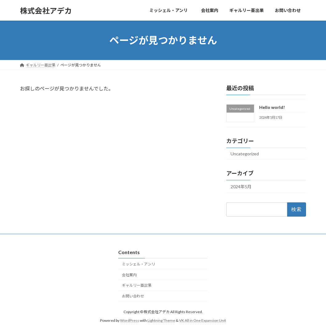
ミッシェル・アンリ (140, 264)
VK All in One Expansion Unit (202, 320)
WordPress (129, 320)
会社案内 (129, 275)
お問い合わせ (133, 296)
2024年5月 (241, 186)
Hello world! (272, 107)
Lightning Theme (161, 320)
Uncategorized (245, 153)
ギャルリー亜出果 (136, 285)
